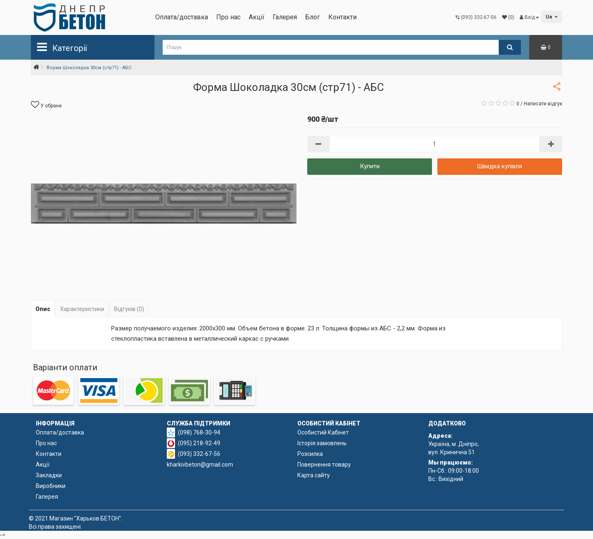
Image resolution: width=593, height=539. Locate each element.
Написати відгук (543, 104)
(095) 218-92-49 (199, 443)
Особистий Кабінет (323, 432)
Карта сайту (313, 475)
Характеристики (82, 309)
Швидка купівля (499, 166)
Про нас (228, 17)
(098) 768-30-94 (199, 432)
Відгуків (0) (129, 309)
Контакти (342, 17)
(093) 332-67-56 (199, 454)
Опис (42, 309)
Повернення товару (324, 464)
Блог (312, 17)
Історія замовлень (322, 443)
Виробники (50, 486)
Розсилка (310, 454)
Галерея (285, 17)
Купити (370, 166)
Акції (256, 17)
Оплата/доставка (181, 17)
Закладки (49, 475)
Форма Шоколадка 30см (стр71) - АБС (88, 67)
